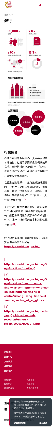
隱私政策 (43, 422)
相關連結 (8, 366)
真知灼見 (8, 361)
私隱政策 (30, 384)
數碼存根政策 (32, 388)
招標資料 (8, 379)
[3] (6, 307)
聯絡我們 (8, 371)
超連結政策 (9, 388)
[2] (6, 275)
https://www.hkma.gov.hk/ (22, 246)
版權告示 (8, 384)
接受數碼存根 (20, 422)
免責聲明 (30, 379)
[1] (6, 260)
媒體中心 (8, 356)
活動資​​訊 (8, 352)
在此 (22, 413)
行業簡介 (8, 15)
